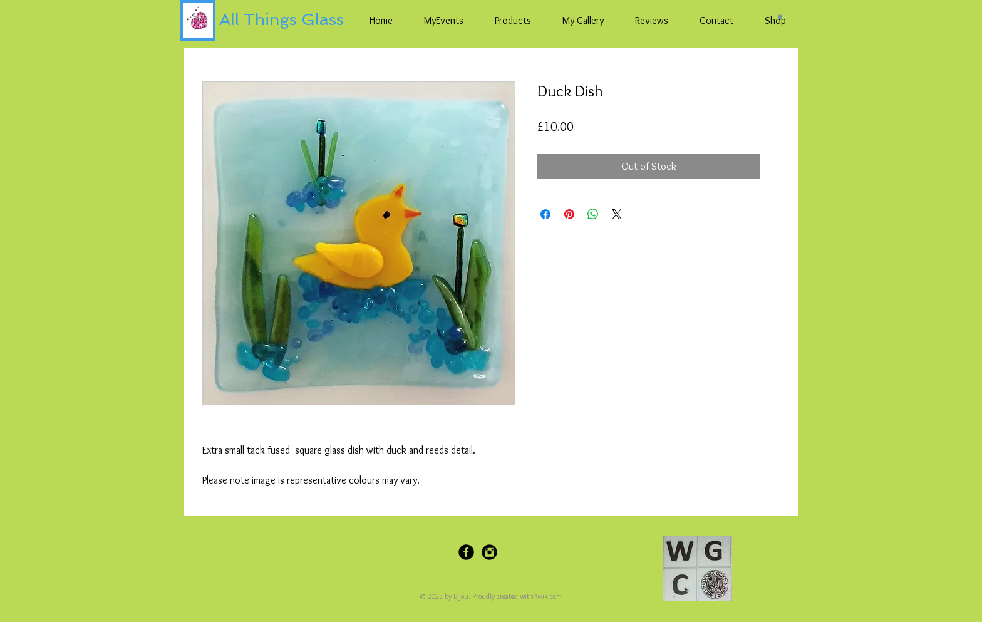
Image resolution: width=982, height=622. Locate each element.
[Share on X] (616, 214)
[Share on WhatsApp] (593, 214)
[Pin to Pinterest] (547, 553)
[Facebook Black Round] (466, 552)
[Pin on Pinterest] (569, 214)
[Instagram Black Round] (489, 552)
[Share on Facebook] (545, 214)
